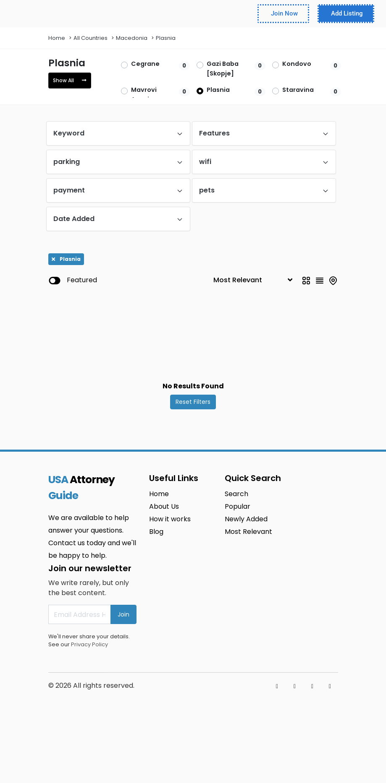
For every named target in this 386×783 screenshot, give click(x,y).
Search (236, 494)
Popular (237, 506)
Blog (156, 531)
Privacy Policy (89, 644)
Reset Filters (193, 402)
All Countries (91, 38)
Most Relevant (248, 531)
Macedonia (131, 38)
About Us (164, 506)
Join (123, 614)
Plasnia (166, 38)
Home (56, 38)
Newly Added (246, 519)
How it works (170, 519)
